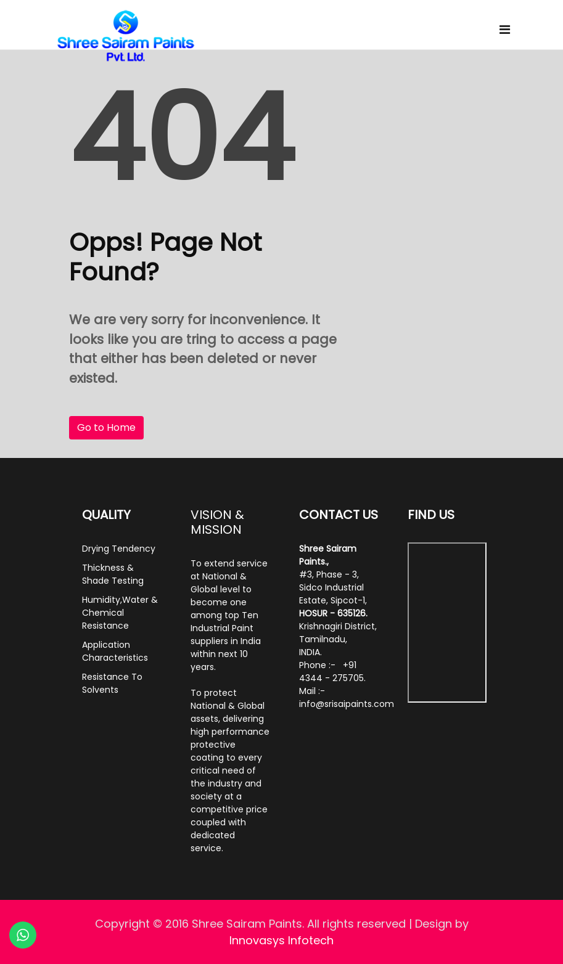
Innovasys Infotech (281, 940)
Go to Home (106, 427)
